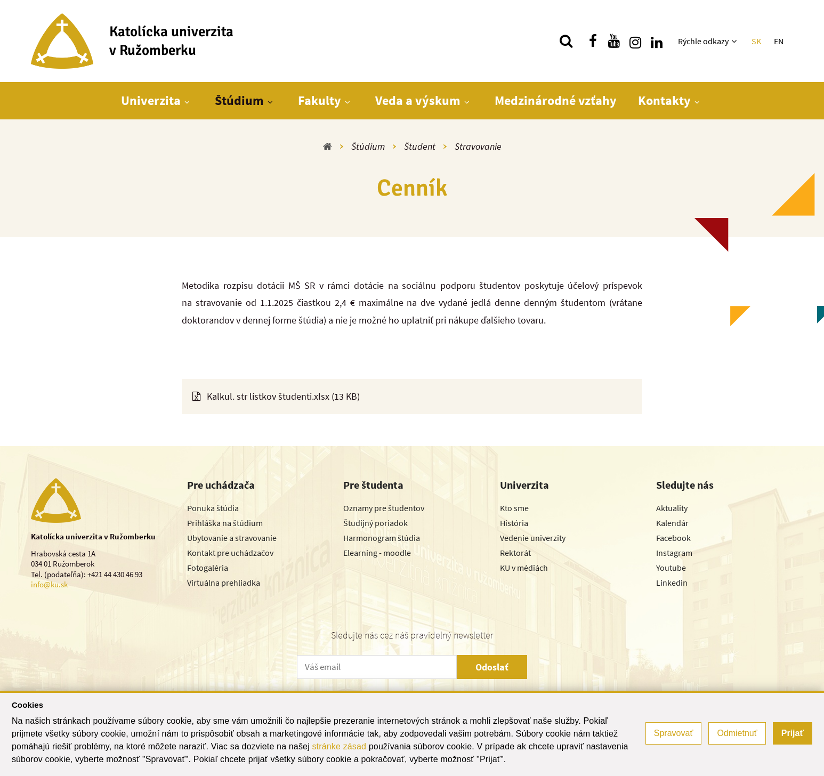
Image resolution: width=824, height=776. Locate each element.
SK (756, 41)
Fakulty (319, 100)
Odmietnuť (737, 733)
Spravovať (673, 733)
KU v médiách (524, 567)
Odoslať (491, 667)
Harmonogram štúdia (381, 537)
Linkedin (672, 582)
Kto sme (514, 508)
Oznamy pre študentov (383, 508)
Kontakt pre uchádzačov (230, 552)
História (514, 523)
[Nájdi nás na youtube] (614, 41)
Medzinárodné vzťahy (556, 100)
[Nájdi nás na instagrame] (635, 41)
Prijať (792, 733)
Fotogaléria (207, 567)
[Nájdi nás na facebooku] (592, 41)
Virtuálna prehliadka (223, 582)
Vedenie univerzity (533, 537)
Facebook (673, 537)
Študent (419, 146)
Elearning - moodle (377, 552)
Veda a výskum (418, 100)
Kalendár (672, 523)
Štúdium (239, 100)
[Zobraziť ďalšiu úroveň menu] (735, 41)
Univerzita (151, 100)
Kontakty (664, 100)
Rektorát (515, 552)
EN (778, 41)
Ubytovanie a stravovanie (232, 537)
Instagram (674, 552)
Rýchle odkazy (703, 41)
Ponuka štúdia (213, 508)
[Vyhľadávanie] (566, 41)
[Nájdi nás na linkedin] (656, 41)
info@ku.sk (49, 584)
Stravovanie (478, 146)
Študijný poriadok (375, 523)
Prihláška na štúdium (225, 523)
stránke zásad (339, 746)
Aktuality (672, 508)
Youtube (671, 567)
